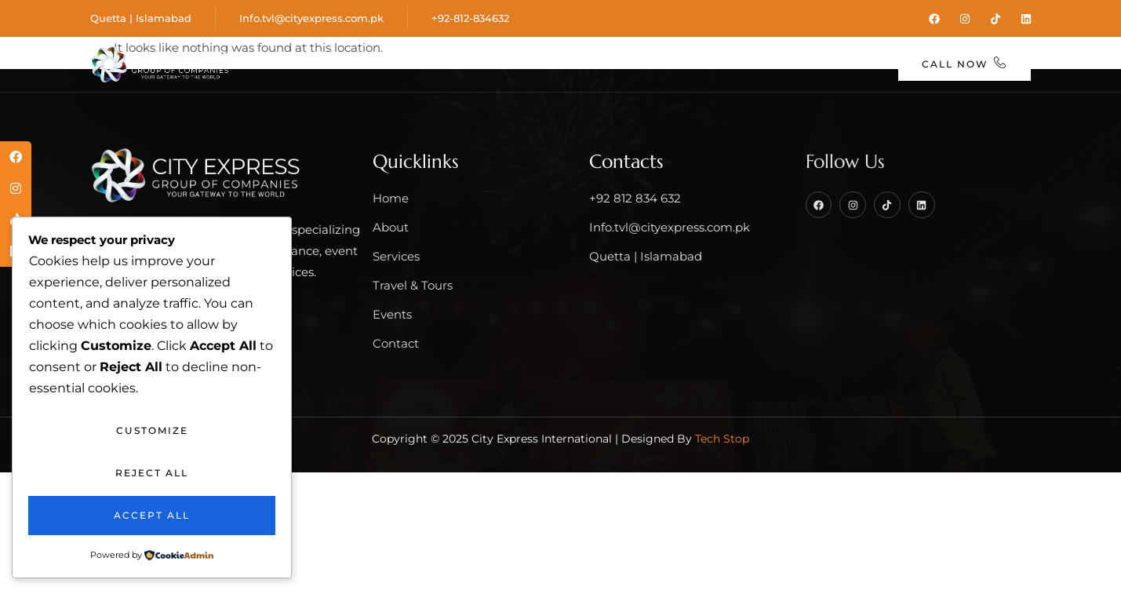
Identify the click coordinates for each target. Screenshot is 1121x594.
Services (459, 63)
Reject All (151, 473)
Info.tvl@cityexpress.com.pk (311, 17)
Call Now (965, 62)
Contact (842, 63)
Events (700, 63)
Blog (768, 63)
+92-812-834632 (470, 17)
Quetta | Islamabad (140, 17)
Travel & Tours (587, 63)
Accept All (152, 515)
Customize (152, 430)
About (361, 63)
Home (284, 63)
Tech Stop (722, 437)
